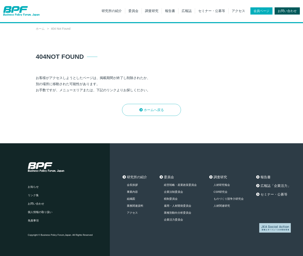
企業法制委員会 (173, 191)
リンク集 (33, 195)
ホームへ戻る (154, 110)
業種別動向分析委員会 (177, 212)
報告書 (170, 11)
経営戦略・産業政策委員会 (180, 184)
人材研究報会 (222, 184)
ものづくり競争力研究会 (229, 198)
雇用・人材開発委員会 (177, 205)
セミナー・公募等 (211, 11)
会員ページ (261, 11)
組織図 (131, 198)
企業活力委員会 (173, 219)
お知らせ (33, 186)
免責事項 (33, 220)
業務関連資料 (135, 205)
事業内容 (132, 191)
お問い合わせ (287, 11)
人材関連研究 (222, 205)
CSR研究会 (220, 191)
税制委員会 (171, 198)
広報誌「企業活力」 (275, 186)
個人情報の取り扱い (40, 212)
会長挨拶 (132, 184)
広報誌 (187, 11)
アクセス (238, 11)
